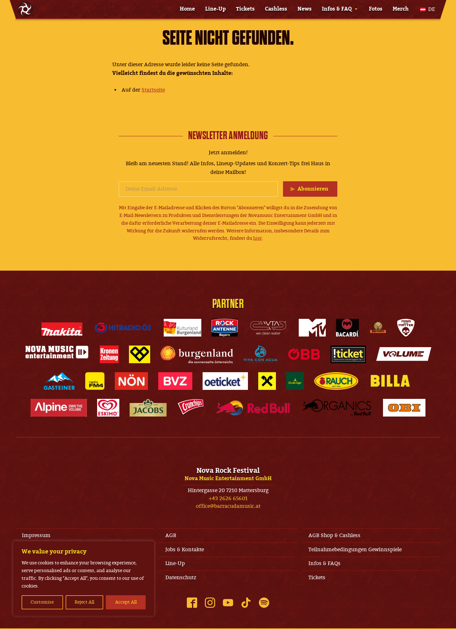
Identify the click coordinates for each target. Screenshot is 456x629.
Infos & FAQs (325, 564)
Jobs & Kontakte (184, 550)
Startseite (153, 90)
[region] (83, 578)
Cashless (276, 9)
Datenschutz (180, 578)
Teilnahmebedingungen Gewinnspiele (355, 550)
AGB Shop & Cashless (335, 535)
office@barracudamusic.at (228, 506)
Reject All (84, 602)
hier (257, 238)
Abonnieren (312, 189)
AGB (170, 535)
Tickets (245, 9)
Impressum (36, 535)
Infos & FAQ (337, 9)
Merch (401, 9)
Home (187, 9)
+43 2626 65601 (228, 498)
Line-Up (215, 9)
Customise (42, 602)
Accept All (126, 602)
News (304, 9)
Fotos (375, 9)
